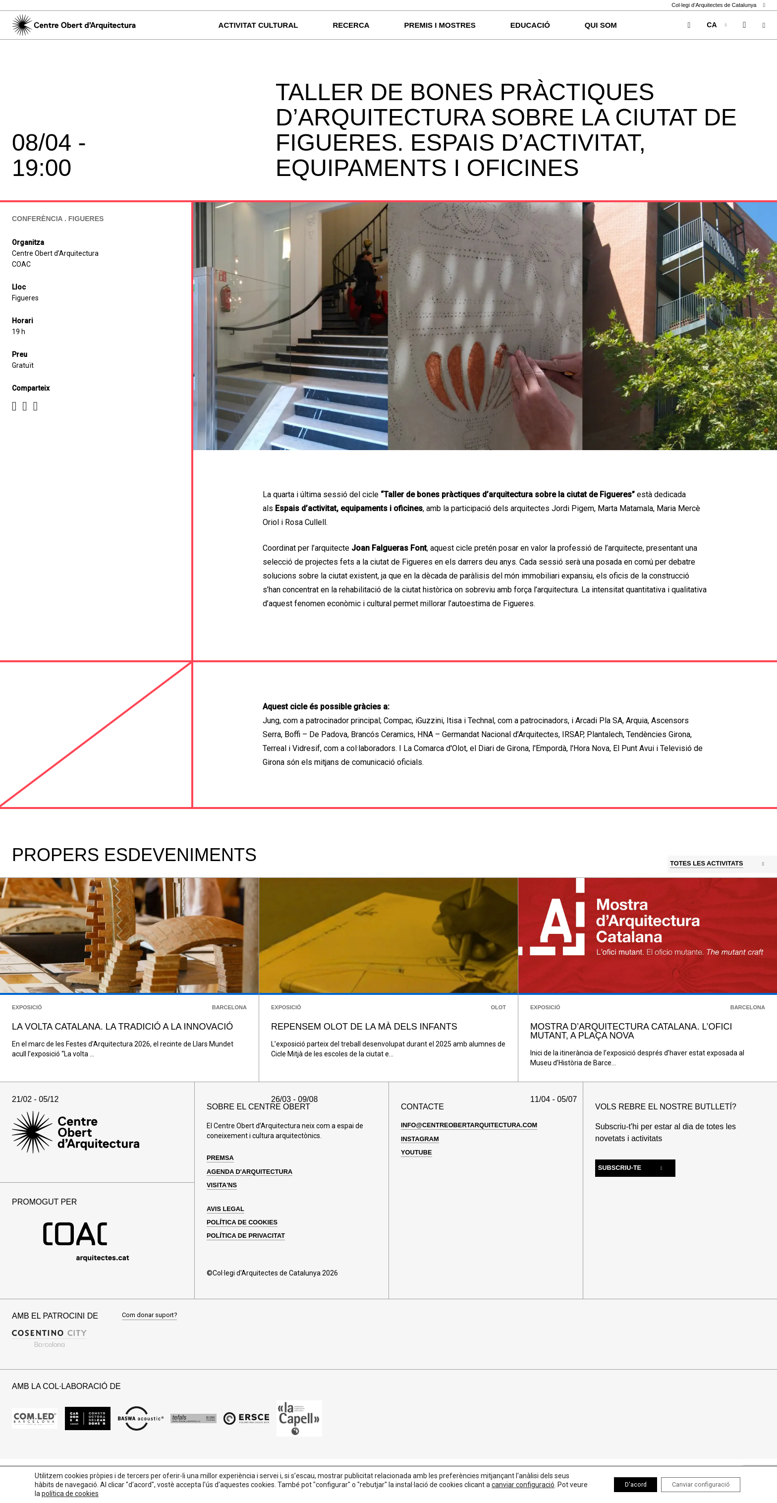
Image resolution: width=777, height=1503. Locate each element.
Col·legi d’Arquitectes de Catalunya (718, 5)
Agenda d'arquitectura (253, 1210)
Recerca (351, 25)
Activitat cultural (258, 25)
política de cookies (167, 1494)
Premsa (221, 1197)
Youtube (418, 1191)
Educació (530, 25)
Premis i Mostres (440, 25)
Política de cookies (245, 1261)
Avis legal (227, 1247)
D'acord (616, 1485)
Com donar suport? (152, 1355)
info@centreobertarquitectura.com (475, 1164)
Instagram (422, 1177)
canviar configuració (66, 1494)
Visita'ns (223, 1223)
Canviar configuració (693, 1485)
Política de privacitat (249, 1274)
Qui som (601, 25)
